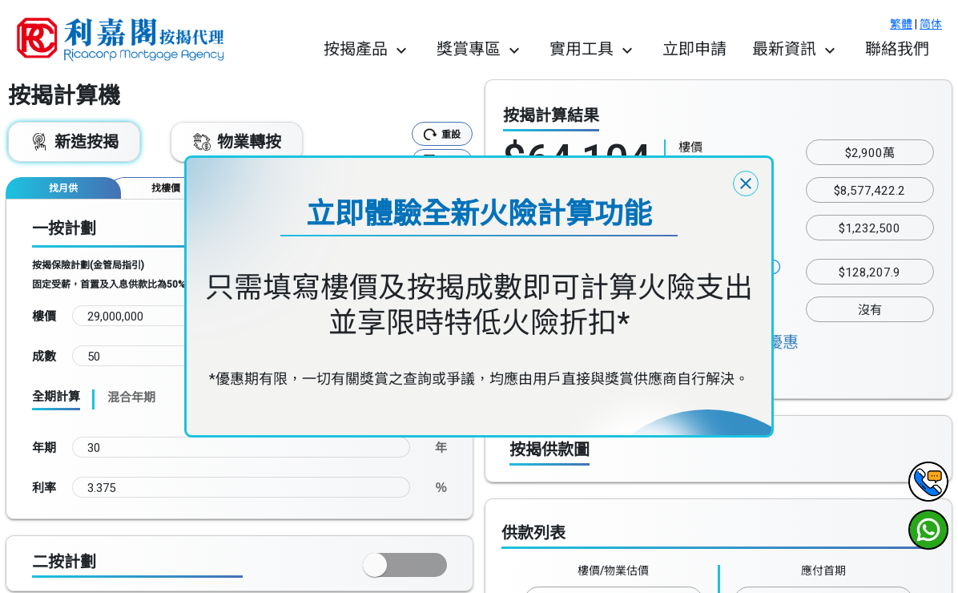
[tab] (63, 188)
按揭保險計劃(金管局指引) (88, 265)
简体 (931, 24)
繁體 (901, 24)
